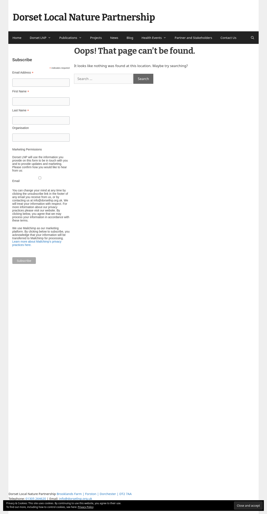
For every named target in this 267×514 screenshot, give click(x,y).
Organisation (20, 128)
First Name (20, 91)
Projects (96, 38)
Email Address (23, 73)
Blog (130, 38)
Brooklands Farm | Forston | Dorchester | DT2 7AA (94, 494)
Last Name (20, 110)
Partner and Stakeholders (193, 38)
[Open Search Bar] (252, 37)
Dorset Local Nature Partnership (84, 17)
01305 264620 (35, 498)
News (114, 38)
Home (17, 38)
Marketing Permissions (27, 149)
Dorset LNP (42, 37)
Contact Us (228, 38)
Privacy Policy (86, 507)
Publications (72, 37)
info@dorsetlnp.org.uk (75, 498)
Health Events (156, 37)
